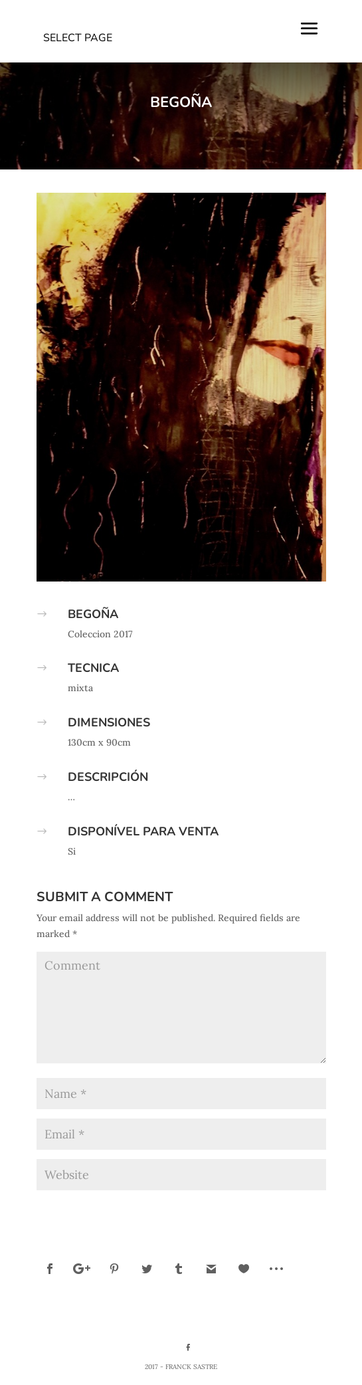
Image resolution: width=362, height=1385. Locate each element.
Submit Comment (271, 1210)
